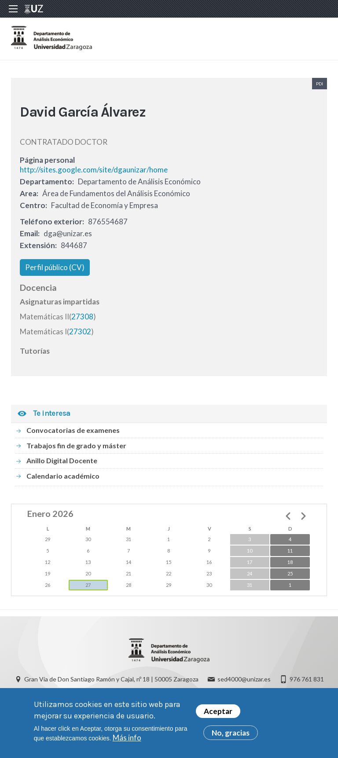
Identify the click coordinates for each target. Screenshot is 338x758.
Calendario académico (62, 476)
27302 (80, 331)
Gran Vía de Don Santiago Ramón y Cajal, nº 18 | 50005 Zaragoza (111, 679)
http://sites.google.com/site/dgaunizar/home (94, 169)
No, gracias (231, 735)
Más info (127, 740)
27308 (82, 316)
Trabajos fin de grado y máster (76, 445)
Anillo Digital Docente (61, 460)
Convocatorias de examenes (73, 430)
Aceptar (218, 714)
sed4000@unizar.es (244, 679)
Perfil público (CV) (54, 267)
